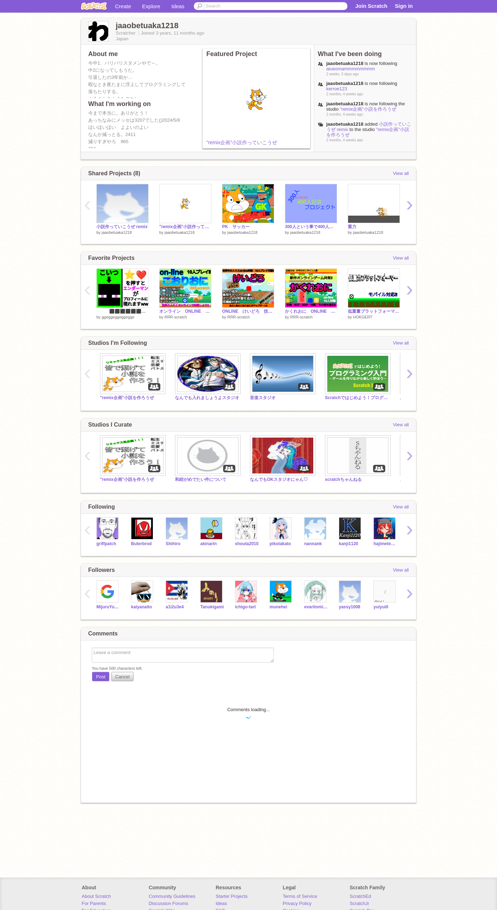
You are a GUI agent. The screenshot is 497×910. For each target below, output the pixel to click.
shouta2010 (246, 543)
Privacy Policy (297, 903)
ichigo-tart (245, 606)
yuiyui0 (380, 606)
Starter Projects (232, 896)
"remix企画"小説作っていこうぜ (241, 142)
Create (123, 6)
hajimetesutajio (385, 543)
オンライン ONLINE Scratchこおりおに (185, 311)
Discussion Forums (168, 903)
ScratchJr (359, 903)
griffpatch (106, 543)
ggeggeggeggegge (118, 317)
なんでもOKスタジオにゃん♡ (279, 479)
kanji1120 (348, 543)
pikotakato (280, 543)
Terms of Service (300, 896)
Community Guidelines (172, 896)
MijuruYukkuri (108, 606)
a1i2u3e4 (175, 606)
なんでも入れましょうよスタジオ (207, 397)
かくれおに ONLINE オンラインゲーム (311, 311)
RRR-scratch (176, 317)
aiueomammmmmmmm (350, 68)
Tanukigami (212, 606)
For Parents (94, 903)
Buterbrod (141, 543)
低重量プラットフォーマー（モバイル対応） (374, 311)
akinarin (208, 543)
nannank (313, 543)
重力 (352, 226)
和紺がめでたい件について (200, 479)
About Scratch (96, 896)
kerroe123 (336, 88)
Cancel (122, 676)
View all (401, 173)
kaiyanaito (141, 606)
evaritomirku (316, 606)
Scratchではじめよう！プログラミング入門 (357, 397)
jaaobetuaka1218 (344, 124)
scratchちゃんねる (343, 479)
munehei (278, 606)
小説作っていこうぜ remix (121, 226)
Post (100, 676)
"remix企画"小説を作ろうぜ (368, 109)
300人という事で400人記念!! (311, 226)
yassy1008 (349, 606)
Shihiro (173, 543)
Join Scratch (371, 6)
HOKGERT (362, 317)
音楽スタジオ (263, 397)
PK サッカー (236, 226)
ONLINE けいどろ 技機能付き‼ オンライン (248, 311)
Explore (151, 6)
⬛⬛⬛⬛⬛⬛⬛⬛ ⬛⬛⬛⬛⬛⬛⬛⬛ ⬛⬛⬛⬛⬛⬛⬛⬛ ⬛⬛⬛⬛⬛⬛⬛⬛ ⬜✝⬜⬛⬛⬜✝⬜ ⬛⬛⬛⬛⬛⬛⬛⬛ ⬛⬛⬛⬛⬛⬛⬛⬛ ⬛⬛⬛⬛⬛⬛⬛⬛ (122, 311)
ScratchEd (360, 896)
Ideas (178, 6)
